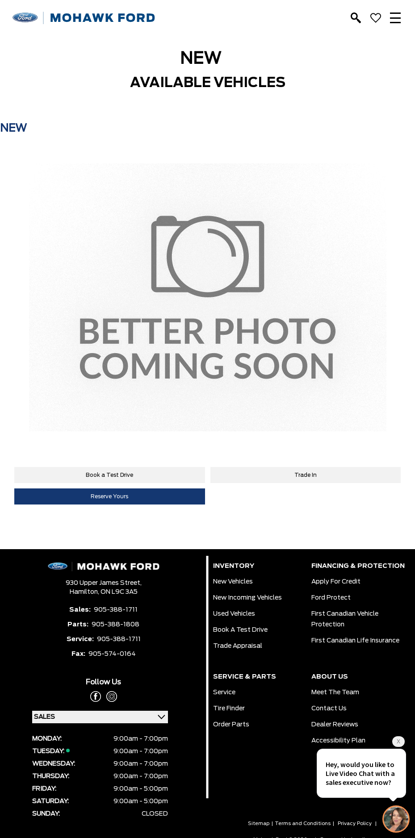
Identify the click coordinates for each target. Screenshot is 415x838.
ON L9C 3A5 (119, 592)
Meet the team (335, 692)
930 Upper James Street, (104, 583)
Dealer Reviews (334, 724)
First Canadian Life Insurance (355, 641)
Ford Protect (331, 598)
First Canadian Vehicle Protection (344, 619)
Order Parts (231, 724)
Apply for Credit (336, 582)
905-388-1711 (116, 610)
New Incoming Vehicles (247, 598)
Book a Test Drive (109, 475)
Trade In (305, 475)
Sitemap (258, 823)
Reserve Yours (109, 496)
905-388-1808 (115, 624)
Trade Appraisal (237, 646)
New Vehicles (233, 582)
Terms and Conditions (303, 823)
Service (224, 692)
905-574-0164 (112, 654)
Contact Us (329, 708)
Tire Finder (229, 708)
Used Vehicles (234, 614)
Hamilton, (85, 592)
